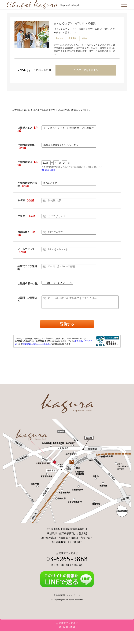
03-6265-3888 (67, 559)
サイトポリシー (73, 595)
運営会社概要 (59, 595)
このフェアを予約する (86, 70)
